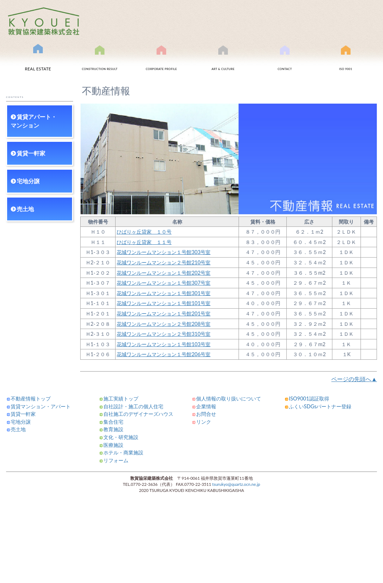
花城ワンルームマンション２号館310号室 (163, 334)
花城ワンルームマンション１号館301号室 (163, 293)
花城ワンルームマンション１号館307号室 (163, 283)
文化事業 (223, 61)
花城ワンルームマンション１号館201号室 (163, 313)
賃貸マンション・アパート (41, 406)
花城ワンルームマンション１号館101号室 (163, 303)
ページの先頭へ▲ (354, 378)
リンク (203, 422)
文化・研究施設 (120, 437)
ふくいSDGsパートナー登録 (320, 406)
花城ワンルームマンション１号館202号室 (163, 273)
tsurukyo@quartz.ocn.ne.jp (236, 484)
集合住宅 (113, 422)
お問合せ (285, 61)
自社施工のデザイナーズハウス (138, 414)
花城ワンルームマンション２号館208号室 (163, 324)
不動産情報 (38, 60)
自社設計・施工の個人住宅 (133, 406)
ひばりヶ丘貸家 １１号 (144, 242)
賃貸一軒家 (31, 153)
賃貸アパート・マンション (34, 121)
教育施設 (113, 429)
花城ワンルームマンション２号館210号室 (163, 262)
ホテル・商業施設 (123, 452)
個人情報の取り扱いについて (228, 398)
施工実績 (99, 61)
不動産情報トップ (31, 398)
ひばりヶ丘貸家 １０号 (144, 232)
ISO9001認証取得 (345, 61)
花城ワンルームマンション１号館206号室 (163, 354)
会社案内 (161, 61)
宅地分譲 (28, 181)
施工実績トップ (120, 398)
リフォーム (115, 460)
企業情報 (206, 406)
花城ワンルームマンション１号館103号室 (163, 344)
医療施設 (113, 445)
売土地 (25, 208)
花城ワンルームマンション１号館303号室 (163, 252)
